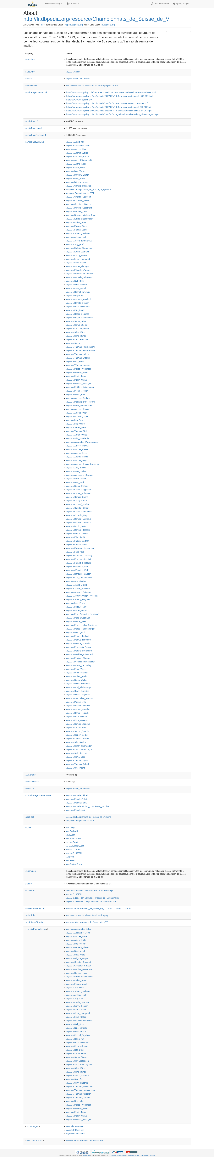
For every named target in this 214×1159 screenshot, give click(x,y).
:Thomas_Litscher (78, 358)
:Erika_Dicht (75, 537)
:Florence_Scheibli (78, 559)
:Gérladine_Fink (77, 570)
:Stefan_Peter (76, 427)
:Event (70, 835)
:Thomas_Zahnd (77, 764)
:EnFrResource (75, 1130)
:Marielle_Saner (77, 372)
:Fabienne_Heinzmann (80, 548)
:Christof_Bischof (77, 504)
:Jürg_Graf (75, 244)
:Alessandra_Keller (78, 929)
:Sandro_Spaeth (77, 731)
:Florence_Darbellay (79, 555)
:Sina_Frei (74, 1079)
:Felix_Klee (75, 552)
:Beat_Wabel (76, 178)
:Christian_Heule (77, 200)
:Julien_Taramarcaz (79, 241)
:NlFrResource (74, 1126)
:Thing (70, 827)
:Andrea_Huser (77, 149)
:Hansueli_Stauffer (78, 574)
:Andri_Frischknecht (79, 160)
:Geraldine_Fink (77, 566)
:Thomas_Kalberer (78, 354)
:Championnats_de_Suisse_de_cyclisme (88, 189)
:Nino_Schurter (77, 284)
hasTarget (32, 1126)
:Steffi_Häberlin (77, 339)
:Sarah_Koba (76, 321)
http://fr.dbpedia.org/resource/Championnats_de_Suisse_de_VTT (99, 19)
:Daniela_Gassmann (79, 208)
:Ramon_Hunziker (78, 709)
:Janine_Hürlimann (78, 592)
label (28, 884)
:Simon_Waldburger (79, 749)
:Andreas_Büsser (78, 156)
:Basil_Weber (76, 479)
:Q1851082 (74, 894)
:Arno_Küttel (75, 167)
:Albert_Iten (75, 142)
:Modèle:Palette (77, 799)
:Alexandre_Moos (78, 145)
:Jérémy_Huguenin (78, 599)
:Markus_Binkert (77, 636)
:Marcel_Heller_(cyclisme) (81, 625)
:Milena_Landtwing (78, 665)
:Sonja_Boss (75, 757)
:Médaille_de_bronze (79, 274)
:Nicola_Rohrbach (78, 684)
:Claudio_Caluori (77, 508)
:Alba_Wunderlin (77, 438)
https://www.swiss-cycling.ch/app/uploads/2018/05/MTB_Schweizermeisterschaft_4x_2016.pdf (109, 111)
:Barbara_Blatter (77, 175)
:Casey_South (76, 500)
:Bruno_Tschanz (77, 486)
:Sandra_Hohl (76, 727)
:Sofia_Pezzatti (77, 753)
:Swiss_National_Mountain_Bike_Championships (89, 890)
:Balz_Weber (76, 171)
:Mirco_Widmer (77, 673)
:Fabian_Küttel (76, 544)
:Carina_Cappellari (78, 489)
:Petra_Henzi (76, 288)
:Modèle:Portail (77, 803)
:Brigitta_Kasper (77, 182)
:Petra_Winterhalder (79, 405)
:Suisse (73, 72)
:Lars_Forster (76, 1009)
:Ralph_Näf (75, 295)
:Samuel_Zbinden (78, 724)
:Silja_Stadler (76, 742)
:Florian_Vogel (76, 230)
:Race (70, 860)
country (30, 72)
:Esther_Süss (76, 222)
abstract (30, 59)
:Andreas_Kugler (77, 409)
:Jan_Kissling (76, 581)
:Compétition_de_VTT (80, 193)
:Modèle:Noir (76, 810)
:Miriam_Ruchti (77, 676)
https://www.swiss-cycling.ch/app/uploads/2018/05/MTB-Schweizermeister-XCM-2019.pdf (107, 103)
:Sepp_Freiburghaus (79, 1064)
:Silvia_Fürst (75, 332)
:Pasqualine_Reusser (79, 698)
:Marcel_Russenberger (80, 629)
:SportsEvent (73, 838)
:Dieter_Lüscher (77, 533)
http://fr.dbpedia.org (74, 25)
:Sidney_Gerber (77, 735)
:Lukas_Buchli (76, 610)
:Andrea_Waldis (77, 153)
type (28, 827)
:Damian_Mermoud (78, 519)
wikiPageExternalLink (36, 92)
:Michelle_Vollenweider (80, 662)
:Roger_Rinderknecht (79, 317)
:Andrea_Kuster (77, 457)
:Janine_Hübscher (78, 588)
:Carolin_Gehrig (77, 497)
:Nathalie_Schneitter (79, 277)
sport (28, 78)
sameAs (30, 890)
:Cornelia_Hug (76, 515)
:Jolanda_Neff (76, 237)
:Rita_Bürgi (75, 310)
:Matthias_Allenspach (79, 654)
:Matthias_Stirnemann (80, 387)
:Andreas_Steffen (78, 398)
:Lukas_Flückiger (77, 266)
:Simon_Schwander (79, 746)
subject (29, 817)
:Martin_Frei (75, 394)
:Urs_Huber (75, 361)
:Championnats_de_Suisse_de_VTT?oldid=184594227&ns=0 (98, 908)
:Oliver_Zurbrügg (77, 691)
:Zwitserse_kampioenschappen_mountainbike (91, 901)
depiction (30, 915)
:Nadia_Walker (76, 680)
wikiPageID (31, 121)
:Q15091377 (75, 849)
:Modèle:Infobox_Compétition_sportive (87, 806)
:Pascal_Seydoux (78, 694)
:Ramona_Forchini (78, 299)
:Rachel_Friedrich (78, 705)
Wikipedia (86, 1155)
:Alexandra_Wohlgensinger (82, 442)
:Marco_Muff (75, 632)
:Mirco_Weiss (76, 669)
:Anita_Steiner (76, 471)
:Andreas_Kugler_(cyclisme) (82, 464)
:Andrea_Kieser (77, 449)
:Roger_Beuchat (77, 314)
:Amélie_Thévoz (77, 446)
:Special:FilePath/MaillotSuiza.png (87, 915)
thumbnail (31, 85)
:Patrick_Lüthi (76, 702)
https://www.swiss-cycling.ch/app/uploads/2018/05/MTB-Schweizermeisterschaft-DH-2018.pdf (109, 107)
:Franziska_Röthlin (78, 563)
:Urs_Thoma (75, 768)
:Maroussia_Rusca (78, 647)
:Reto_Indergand (77, 1046)
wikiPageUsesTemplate (38, 795)
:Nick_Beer (75, 281)
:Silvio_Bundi (76, 336)
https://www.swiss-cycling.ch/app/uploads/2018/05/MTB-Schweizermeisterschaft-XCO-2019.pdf (109, 96)
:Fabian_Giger (76, 226)
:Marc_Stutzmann (78, 618)
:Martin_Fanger (77, 376)
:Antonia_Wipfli (77, 413)
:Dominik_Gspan (77, 416)
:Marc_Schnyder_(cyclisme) (82, 614)
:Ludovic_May (76, 607)
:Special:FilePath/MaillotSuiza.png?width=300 (92, 85)
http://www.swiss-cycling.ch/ (79, 100)
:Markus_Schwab (78, 643)
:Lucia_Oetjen (76, 263)
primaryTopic (34, 1140)
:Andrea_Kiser (76, 453)
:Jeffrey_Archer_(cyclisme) (82, 596)
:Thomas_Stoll (76, 431)
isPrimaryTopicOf (34, 922)
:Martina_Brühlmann (79, 651)
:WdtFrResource (75, 1133)
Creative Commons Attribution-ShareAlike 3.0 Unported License (132, 1155)
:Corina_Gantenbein (79, 511)
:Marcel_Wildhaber (78, 369)
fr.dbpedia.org (108, 25)
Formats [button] (73, 3)
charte (30, 775)
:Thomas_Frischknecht (80, 347)
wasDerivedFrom (34, 908)
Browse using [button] (53, 3)
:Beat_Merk (75, 482)
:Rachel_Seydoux (78, 292)
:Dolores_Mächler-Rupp (80, 215)
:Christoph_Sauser (78, 204)
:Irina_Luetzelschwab (79, 577)
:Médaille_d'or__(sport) (80, 402)
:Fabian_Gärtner (77, 541)
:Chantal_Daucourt (78, 197)
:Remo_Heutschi (77, 713)
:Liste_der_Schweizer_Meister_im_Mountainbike (92, 898)
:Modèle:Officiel (77, 795)
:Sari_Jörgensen (77, 328)
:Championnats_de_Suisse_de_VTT (87, 922)
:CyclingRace (73, 831)
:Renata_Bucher (77, 303)
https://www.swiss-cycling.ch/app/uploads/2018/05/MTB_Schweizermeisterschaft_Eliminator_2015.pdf (112, 114)
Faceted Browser (160, 3)
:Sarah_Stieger (77, 325)
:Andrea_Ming (76, 460)
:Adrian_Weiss (76, 435)
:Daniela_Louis (76, 211)
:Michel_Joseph (77, 391)
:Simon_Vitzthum (77, 1075)
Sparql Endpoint (182, 3)
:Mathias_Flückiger (78, 383)
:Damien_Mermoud (78, 522)
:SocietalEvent (74, 864)
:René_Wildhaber (78, 306)
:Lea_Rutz (74, 420)
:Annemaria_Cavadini (79, 475)
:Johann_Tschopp (78, 233)
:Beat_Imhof (75, 951)
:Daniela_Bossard (78, 530)
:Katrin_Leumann (77, 252)
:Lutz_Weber (76, 424)
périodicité (32, 781)
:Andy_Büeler (76, 468)
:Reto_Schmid (76, 716)
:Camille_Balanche (78, 186)
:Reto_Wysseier (77, 720)
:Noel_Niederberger (79, 687)
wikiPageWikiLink (34, 142)
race (43, 25)
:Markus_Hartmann (78, 640)
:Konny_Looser (77, 255)
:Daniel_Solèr (76, 526)
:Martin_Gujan (76, 380)
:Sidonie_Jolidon (77, 738)
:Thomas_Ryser (77, 760)
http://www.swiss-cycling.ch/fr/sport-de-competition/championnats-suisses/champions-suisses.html (111, 92)
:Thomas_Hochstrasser (80, 350)
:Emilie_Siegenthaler (79, 219)
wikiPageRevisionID (35, 135)
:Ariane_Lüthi (76, 164)
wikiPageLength (33, 128)
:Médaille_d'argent (78, 270)
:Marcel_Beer (76, 621)
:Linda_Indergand (78, 259)
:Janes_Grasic (76, 585)
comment (30, 871)
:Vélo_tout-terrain (78, 78)
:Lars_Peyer (75, 603)
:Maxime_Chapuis (78, 658)
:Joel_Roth (75, 988)
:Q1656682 (74, 853)
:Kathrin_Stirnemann (79, 248)
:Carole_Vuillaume (78, 493)
